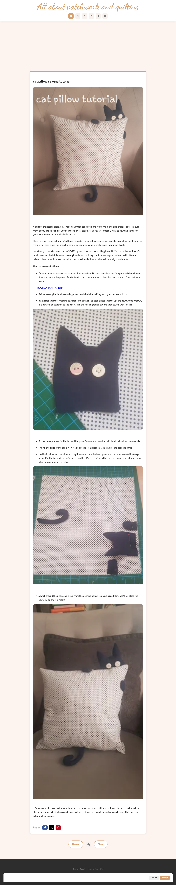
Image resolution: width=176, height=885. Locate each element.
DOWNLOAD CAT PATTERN (50, 287)
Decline (154, 878)
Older (101, 844)
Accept (165, 878)
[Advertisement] (88, 46)
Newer (75, 844)
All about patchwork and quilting (88, 6)
